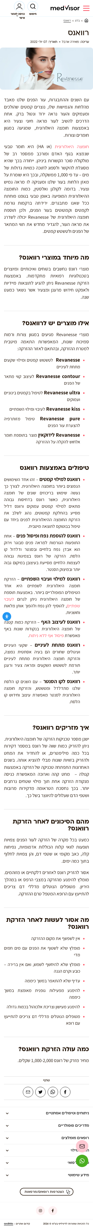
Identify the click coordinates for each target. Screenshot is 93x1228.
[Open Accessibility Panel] (6, 616)
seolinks (8, 1223)
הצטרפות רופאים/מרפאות (47, 1192)
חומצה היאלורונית (72, 147)
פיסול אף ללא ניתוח (46, 636)
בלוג (77, 20)
